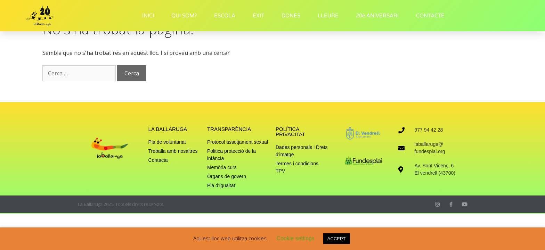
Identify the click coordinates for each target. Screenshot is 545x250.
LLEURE (328, 15)
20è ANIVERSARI (377, 15)
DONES (291, 15)
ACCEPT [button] (336, 238)
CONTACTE (430, 15)
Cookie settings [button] (295, 238)
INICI (148, 15)
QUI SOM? (184, 15)
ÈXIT (258, 15)
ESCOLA (224, 15)
